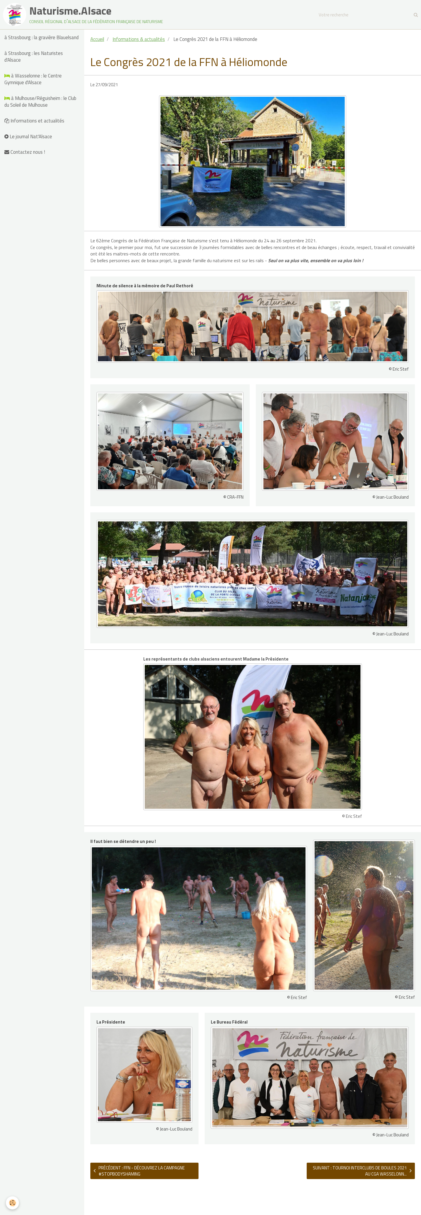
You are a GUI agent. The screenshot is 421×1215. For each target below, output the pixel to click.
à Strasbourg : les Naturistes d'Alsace (33, 56)
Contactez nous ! (24, 151)
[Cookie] (12, 1202)
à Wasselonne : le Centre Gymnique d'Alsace (33, 79)
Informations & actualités (139, 39)
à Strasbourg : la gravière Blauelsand (41, 37)
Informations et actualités (34, 120)
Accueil (97, 39)
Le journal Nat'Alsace (28, 136)
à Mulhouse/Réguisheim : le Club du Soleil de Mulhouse (40, 101)
